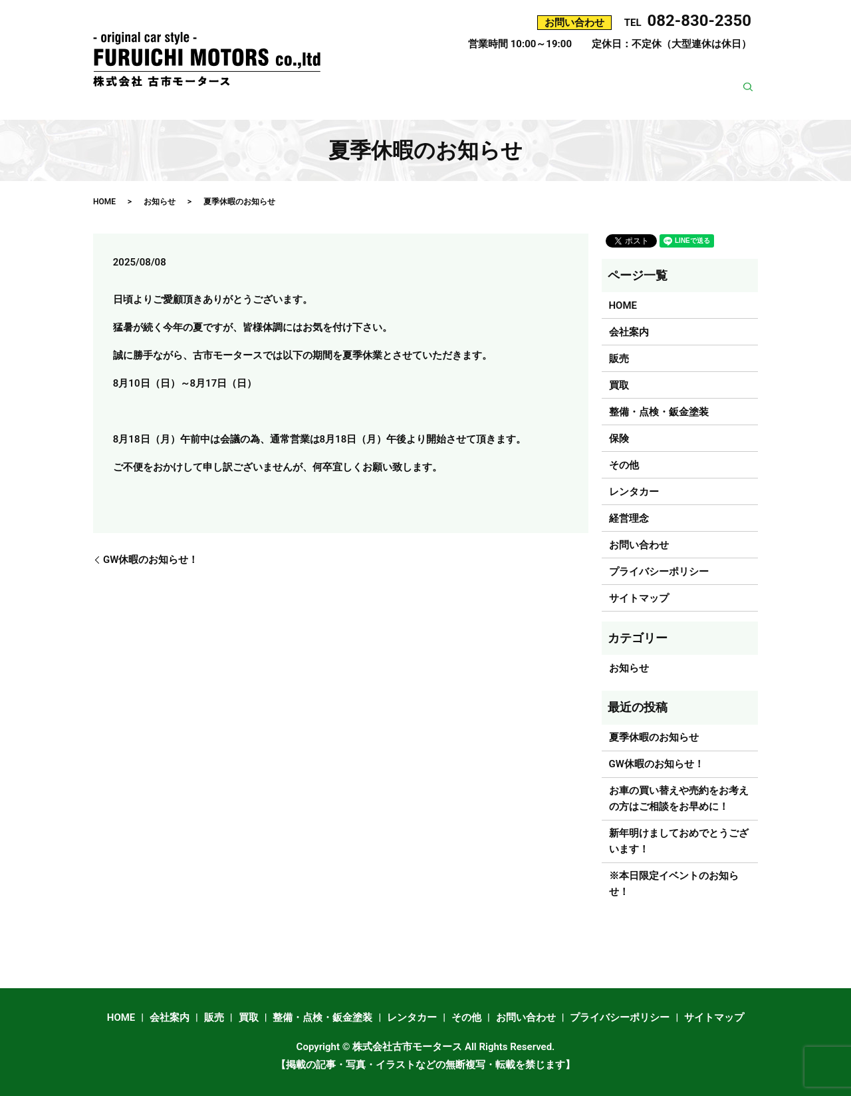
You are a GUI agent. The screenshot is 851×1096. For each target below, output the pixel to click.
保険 (668, 79)
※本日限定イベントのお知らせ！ (674, 884)
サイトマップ (639, 598)
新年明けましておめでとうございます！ (679, 841)
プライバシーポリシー (659, 572)
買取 (509, 79)
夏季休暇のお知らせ (654, 737)
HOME (364, 79)
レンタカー (723, 79)
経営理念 (628, 99)
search (753, 100)
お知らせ (160, 201)
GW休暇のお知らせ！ (150, 560)
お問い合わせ (698, 99)
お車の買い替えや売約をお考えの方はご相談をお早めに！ (679, 799)
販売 (469, 79)
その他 (573, 99)
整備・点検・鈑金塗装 (588, 79)
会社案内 (419, 79)
